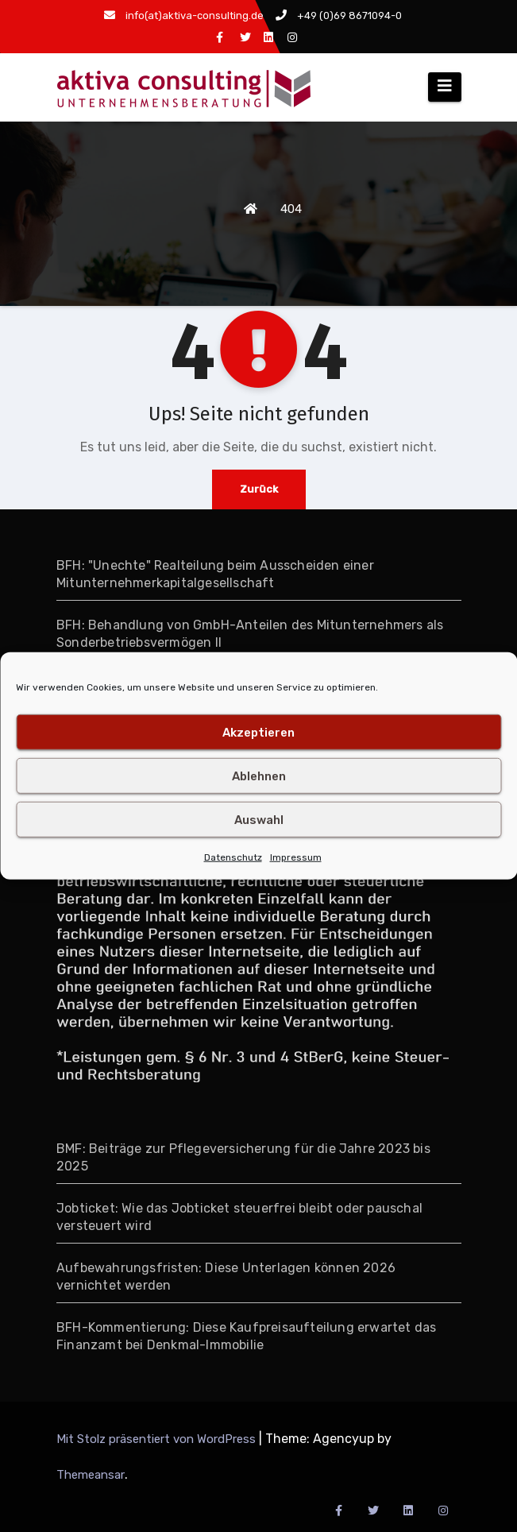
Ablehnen (259, 775)
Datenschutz (233, 857)
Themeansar (90, 1475)
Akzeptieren (258, 732)
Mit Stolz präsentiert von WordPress (157, 1439)
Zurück (259, 489)
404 (291, 209)
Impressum (296, 857)
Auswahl (259, 819)
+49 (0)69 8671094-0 (339, 15)
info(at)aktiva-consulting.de (184, 15)
